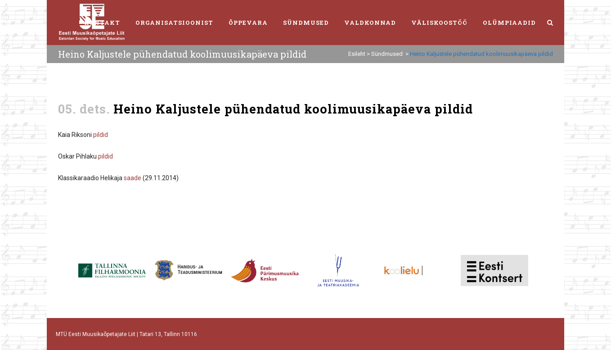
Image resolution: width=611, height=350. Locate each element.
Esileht (356, 53)
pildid (100, 134)
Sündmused (387, 53)
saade (132, 178)
